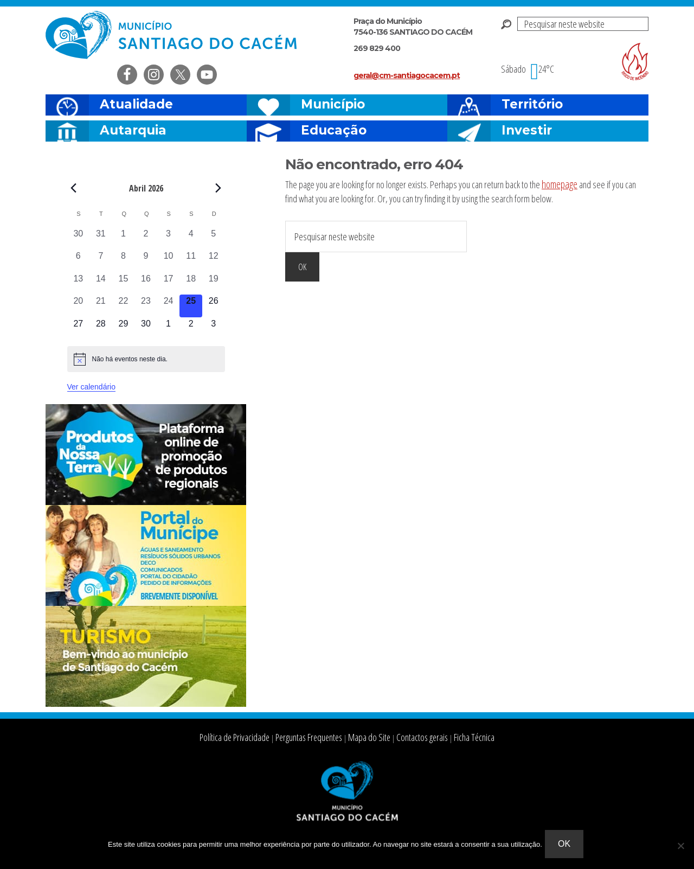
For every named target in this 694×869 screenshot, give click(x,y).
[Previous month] (73, 187)
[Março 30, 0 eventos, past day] (78, 238)
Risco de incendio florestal (634, 61)
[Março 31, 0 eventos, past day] (100, 238)
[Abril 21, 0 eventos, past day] (100, 306)
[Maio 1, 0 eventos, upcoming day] (168, 328)
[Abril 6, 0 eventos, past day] (78, 261)
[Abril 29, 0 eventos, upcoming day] (123, 328)
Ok (567, 846)
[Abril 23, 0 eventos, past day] (145, 306)
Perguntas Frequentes (315, 738)
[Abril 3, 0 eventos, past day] (168, 238)
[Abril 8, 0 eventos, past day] (123, 261)
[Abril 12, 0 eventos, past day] (213, 261)
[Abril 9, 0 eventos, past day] (145, 261)
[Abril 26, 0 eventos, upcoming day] (213, 306)
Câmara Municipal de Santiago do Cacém (172, 35)
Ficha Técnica (453, 738)
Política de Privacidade (253, 738)
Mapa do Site (365, 738)
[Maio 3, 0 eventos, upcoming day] (213, 328)
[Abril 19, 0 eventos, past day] (213, 283)
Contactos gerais (409, 738)
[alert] (146, 359)
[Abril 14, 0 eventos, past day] (100, 283)
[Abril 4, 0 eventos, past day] (190, 238)
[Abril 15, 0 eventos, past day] (123, 283)
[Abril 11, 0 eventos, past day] (190, 261)
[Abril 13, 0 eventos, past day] (78, 283)
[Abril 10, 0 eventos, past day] (168, 261)
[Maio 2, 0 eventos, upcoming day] (190, 328)
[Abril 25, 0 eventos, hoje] (190, 306)
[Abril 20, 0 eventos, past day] (78, 306)
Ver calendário (91, 386)
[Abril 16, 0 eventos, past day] (145, 283)
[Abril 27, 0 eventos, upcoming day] (78, 328)
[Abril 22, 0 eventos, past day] (123, 306)
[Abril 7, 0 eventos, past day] (100, 261)
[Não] (680, 846)
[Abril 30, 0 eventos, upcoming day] (145, 328)
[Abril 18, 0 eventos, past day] (190, 283)
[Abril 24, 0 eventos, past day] (168, 306)
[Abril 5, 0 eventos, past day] (213, 238)
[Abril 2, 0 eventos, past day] (145, 238)
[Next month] (218, 187)
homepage (559, 183)
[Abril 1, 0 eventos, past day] (123, 238)
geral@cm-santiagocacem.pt (407, 75)
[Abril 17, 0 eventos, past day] (168, 283)
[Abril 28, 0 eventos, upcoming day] (100, 328)
